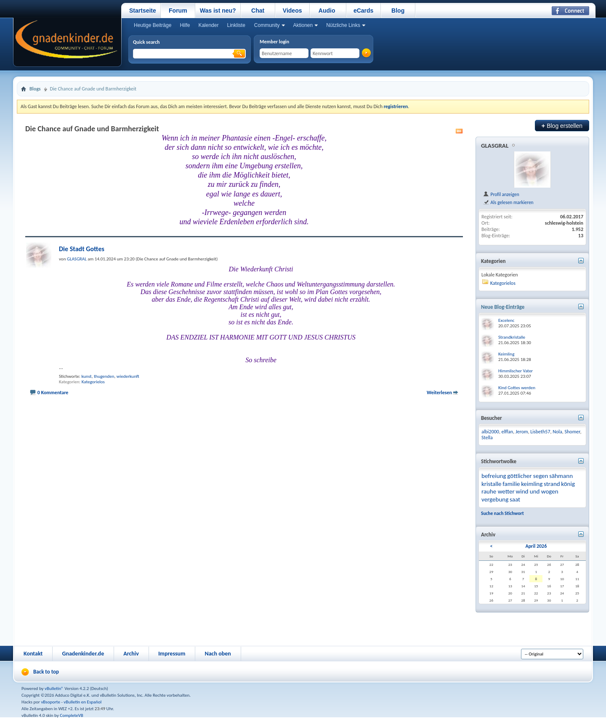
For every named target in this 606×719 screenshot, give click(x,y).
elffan (507, 432)
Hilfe (185, 25)
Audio (327, 10)
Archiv (131, 653)
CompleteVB (71, 715)
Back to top (46, 672)
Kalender (208, 25)
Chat (257, 10)
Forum (178, 10)
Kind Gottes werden (516, 387)
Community (267, 25)
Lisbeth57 (540, 432)
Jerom (522, 432)
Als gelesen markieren (508, 202)
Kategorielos (93, 382)
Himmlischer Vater (515, 371)
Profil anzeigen (501, 194)
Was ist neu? (218, 10)
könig (568, 484)
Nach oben (218, 653)
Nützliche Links (343, 25)
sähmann (561, 476)
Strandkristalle (511, 337)
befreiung (493, 476)
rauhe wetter (498, 491)
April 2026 (536, 546)
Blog (397, 10)
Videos (292, 10)
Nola (557, 432)
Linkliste (236, 25)
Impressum (172, 653)
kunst (86, 376)
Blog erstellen (562, 125)
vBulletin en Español (82, 702)
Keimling (506, 354)
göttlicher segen (527, 476)
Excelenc (506, 320)
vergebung (494, 499)
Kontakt (33, 653)
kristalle (491, 484)
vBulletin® (54, 688)
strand (552, 484)
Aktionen (303, 25)
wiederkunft (128, 376)
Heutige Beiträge (152, 25)
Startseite (142, 10)
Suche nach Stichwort (502, 513)
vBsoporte (50, 702)
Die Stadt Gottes (81, 249)
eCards (363, 10)
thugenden (104, 376)
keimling (531, 484)
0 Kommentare (53, 392)
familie (511, 484)
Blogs (35, 89)
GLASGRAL (494, 145)
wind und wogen (537, 491)
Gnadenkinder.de (83, 653)
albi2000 (490, 432)
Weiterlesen (439, 392)
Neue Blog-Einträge (502, 307)
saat (515, 499)
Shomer (572, 432)
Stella (487, 437)
